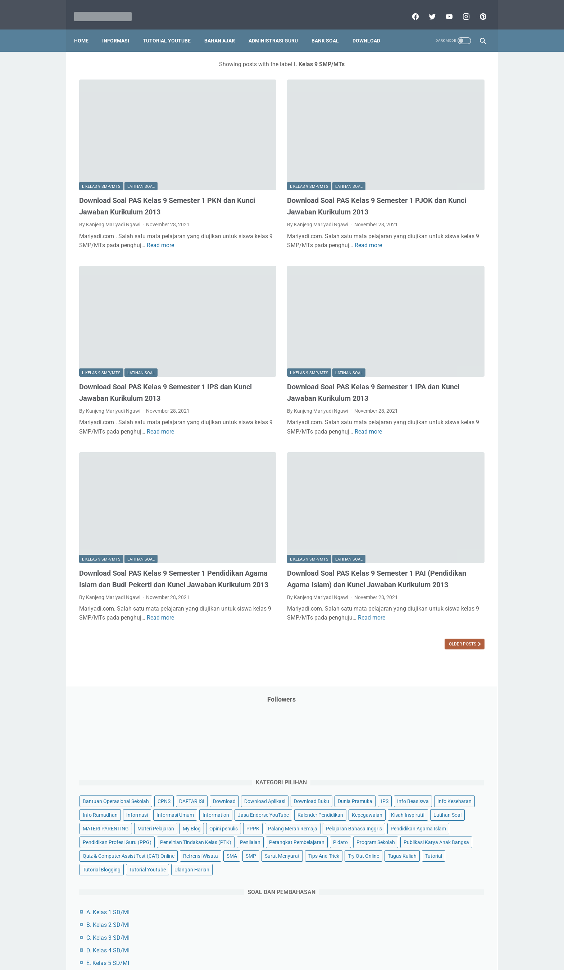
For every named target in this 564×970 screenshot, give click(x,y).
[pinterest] (477, 9)
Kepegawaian (450, 255)
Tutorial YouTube (172, 28)
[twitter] (426, 9)
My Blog (390, 296)
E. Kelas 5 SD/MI (405, 580)
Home (86, 28)
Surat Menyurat (398, 447)
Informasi (120, 28)
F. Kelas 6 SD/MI (405, 593)
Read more (118, 220)
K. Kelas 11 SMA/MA (410, 657)
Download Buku (447, 187)
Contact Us (336, 944)
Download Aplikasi (401, 187)
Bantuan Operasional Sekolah (414, 159)
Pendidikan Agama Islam (408, 337)
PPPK (450, 296)
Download (371, 28)
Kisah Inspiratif (397, 269)
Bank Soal (330, 28)
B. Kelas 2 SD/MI (405, 543)
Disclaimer (198, 944)
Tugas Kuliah (434, 460)
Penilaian (470, 364)
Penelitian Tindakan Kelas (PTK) (416, 364)
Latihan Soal (141, 142)
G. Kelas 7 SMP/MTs (410, 606)
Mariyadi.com (292, 959)
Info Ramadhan (440, 214)
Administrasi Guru (278, 28)
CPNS (461, 159)
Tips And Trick (439, 447)
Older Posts (329, 585)
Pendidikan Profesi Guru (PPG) (415, 351)
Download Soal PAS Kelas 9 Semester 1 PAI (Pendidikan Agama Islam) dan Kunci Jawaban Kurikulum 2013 (283, 494)
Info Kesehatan (398, 214)
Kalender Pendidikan (403, 255)
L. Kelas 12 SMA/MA (410, 669)
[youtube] (443, 9)
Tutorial (466, 460)
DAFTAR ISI (393, 173)
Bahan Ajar (224, 28)
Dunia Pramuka (398, 200)
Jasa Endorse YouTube (441, 241)
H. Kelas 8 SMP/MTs (410, 619)
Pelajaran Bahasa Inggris (409, 323)
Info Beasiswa (456, 200)
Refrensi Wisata (398, 433)
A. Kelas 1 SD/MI (405, 530)
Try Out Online (396, 460)
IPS (427, 200)
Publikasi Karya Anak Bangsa (413, 405)
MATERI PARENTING (404, 282)
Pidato (452, 378)
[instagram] (460, 9)
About (310, 944)
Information (394, 241)
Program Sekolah (400, 392)
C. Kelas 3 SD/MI (405, 555)
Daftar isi (366, 944)
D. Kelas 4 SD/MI (405, 568)
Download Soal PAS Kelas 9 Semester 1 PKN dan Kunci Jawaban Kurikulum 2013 (142, 167)
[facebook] (409, 9)
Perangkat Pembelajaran (408, 378)
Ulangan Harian (398, 488)
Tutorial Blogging (399, 474)
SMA (429, 433)
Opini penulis (421, 296)
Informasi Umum (429, 228)
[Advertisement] (431, 799)
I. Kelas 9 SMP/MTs (101, 142)
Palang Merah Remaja (405, 310)
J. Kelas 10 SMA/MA (410, 644)
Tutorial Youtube (445, 474)
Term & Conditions (276, 944)
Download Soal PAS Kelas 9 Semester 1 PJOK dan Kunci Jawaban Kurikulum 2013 (283, 167)
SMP (448, 433)
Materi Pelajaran (453, 282)
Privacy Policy (233, 944)
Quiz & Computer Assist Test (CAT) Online (426, 419)
